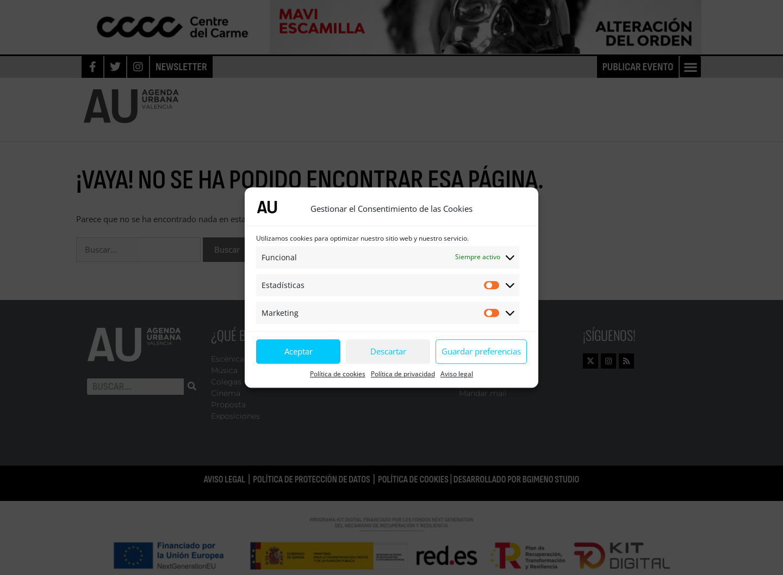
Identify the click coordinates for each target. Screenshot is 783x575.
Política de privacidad (403, 373)
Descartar (388, 351)
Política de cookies (337, 373)
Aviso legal (456, 373)
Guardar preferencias (481, 351)
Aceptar (298, 351)
